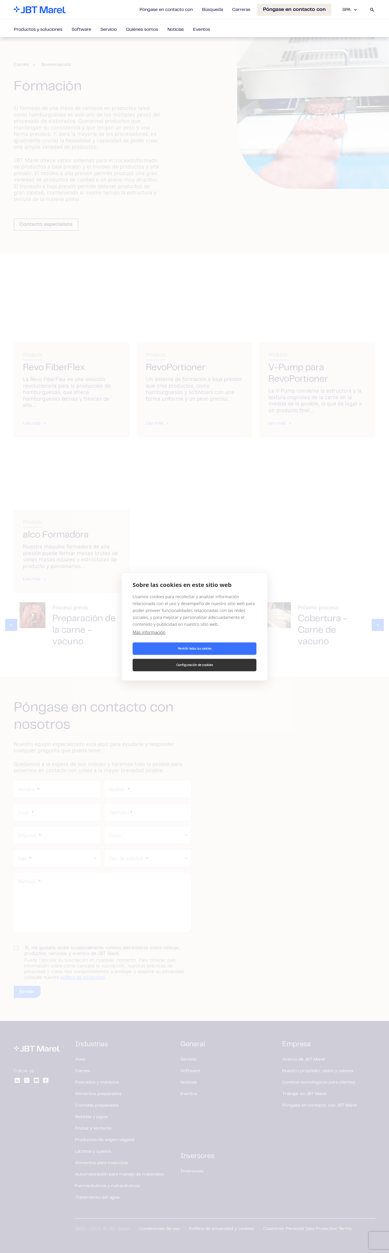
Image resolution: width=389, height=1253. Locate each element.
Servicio (108, 30)
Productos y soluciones (38, 30)
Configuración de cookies (226, 657)
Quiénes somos (142, 30)
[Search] (372, 10)
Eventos (201, 30)
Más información (149, 640)
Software (81, 30)
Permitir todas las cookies (163, 657)
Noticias (175, 30)
